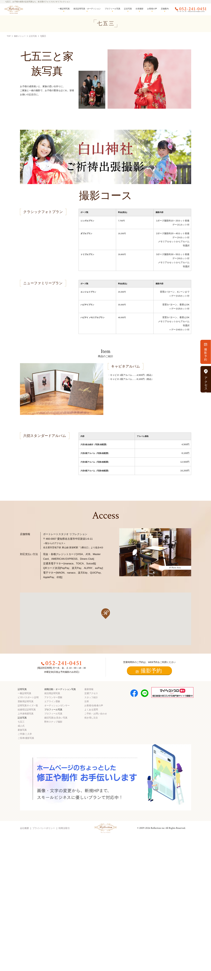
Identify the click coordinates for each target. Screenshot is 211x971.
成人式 (21, 725)
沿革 (86, 701)
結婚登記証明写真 (27, 709)
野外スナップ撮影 (53, 721)
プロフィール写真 (112, 9)
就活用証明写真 (52, 693)
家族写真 (22, 730)
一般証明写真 (64, 9)
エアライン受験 (52, 701)
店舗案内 (165, 9)
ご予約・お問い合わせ (95, 713)
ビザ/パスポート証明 (28, 697)
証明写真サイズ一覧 (28, 705)
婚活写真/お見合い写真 (55, 717)
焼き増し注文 (91, 717)
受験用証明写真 (25, 701)
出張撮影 (139, 9)
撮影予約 (149, 670)
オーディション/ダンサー (57, 705)
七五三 (21, 721)
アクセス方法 (206, 379)
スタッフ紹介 (91, 697)
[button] (105, 613)
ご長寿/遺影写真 (26, 738)
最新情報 (88, 689)
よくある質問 (91, 709)
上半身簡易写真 (25, 713)
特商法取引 (64, 828)
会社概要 (24, 828)
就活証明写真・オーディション (87, 9)
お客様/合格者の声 (93, 705)
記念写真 (128, 9)
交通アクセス (91, 693)
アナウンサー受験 (53, 697)
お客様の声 (152, 9)
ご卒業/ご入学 (25, 734)
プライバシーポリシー (43, 828)
